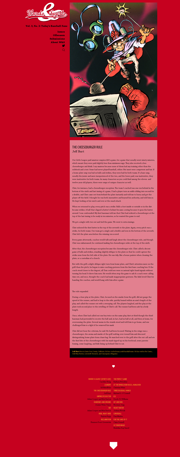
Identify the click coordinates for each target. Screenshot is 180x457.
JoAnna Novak (119, 409)
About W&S (58, 42)
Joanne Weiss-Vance (102, 403)
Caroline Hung (99, 380)
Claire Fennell (120, 420)
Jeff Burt (102, 391)
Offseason (59, 35)
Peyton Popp (105, 414)
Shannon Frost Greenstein (101, 420)
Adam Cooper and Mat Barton (99, 397)
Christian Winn (127, 386)
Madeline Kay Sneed (121, 426)
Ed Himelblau (106, 386)
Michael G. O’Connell (122, 391)
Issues (61, 32)
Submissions (57, 39)
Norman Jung (119, 403)
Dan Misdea (118, 414)
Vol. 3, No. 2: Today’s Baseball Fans (46, 26)
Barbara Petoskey (120, 380)
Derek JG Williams (121, 397)
